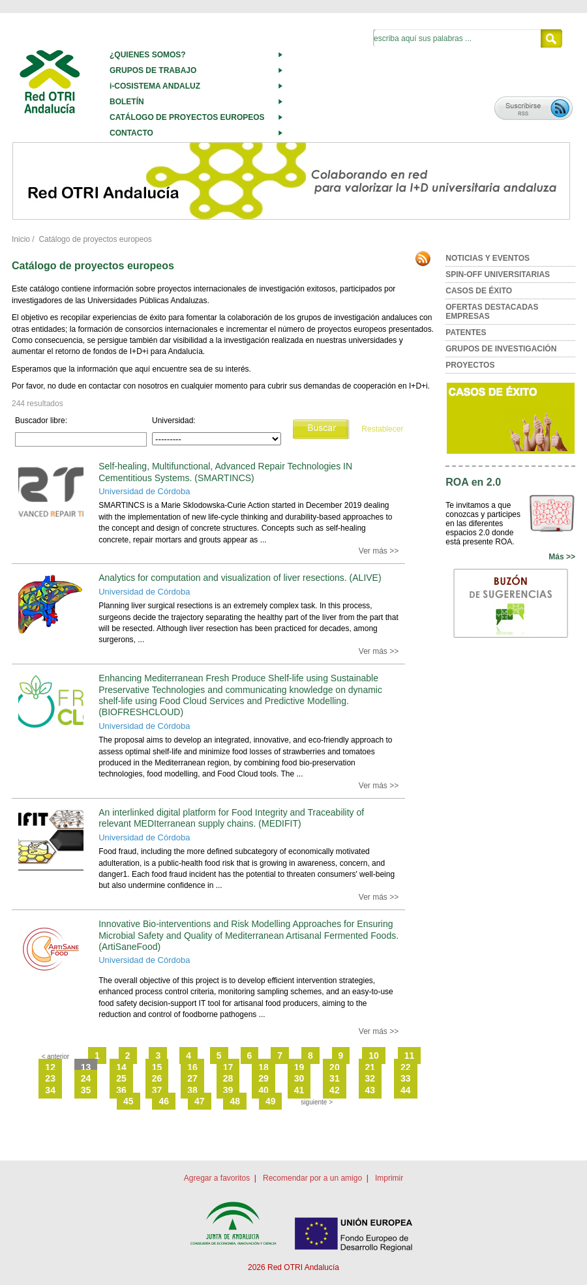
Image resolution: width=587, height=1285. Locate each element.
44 (405, 1090)
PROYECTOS (469, 365)
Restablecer (382, 429)
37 (157, 1090)
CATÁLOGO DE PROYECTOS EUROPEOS (187, 117)
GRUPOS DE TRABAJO (153, 70)
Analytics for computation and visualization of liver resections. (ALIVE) (239, 577)
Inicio (21, 239)
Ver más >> (379, 550)
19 (299, 1067)
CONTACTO (131, 133)
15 (157, 1067)
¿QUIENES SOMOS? (148, 54)
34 (50, 1090)
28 (228, 1078)
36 (121, 1090)
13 (86, 1067)
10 (374, 1055)
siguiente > (317, 1102)
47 (199, 1101)
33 (405, 1078)
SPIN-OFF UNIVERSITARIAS (497, 274)
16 (192, 1067)
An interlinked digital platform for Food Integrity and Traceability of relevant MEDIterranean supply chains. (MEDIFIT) (231, 818)
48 (235, 1101)
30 (299, 1078)
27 (192, 1078)
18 (263, 1067)
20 (334, 1067)
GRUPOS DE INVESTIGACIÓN (500, 348)
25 (121, 1078)
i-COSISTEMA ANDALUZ (155, 86)
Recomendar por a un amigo (312, 1178)
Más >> (562, 556)
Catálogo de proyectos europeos (94, 239)
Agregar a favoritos (217, 1178)
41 (299, 1090)
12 (50, 1067)
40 (263, 1090)
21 (370, 1067)
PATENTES (465, 332)
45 (128, 1101)
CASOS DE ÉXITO (478, 290)
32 (370, 1078)
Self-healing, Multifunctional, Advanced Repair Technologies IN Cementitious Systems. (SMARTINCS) (225, 471)
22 (405, 1067)
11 (409, 1055)
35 (86, 1090)
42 (334, 1090)
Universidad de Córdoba (144, 491)
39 (228, 1090)
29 (263, 1078)
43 (370, 1090)
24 (86, 1078)
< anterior (56, 1056)
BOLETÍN (127, 101)
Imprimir (389, 1178)
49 (270, 1101)
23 (50, 1078)
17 (228, 1067)
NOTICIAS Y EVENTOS (487, 258)
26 (157, 1078)
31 (334, 1078)
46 (163, 1101)
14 (121, 1067)
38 (192, 1090)
